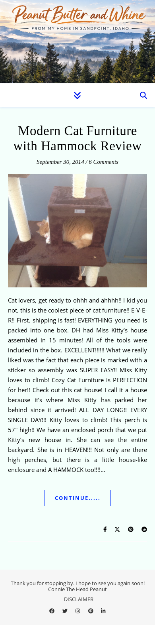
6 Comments (103, 162)
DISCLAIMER (78, 599)
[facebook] (52, 611)
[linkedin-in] (103, 611)
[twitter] (65, 611)
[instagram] (78, 611)
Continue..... (78, 497)
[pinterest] (91, 611)
